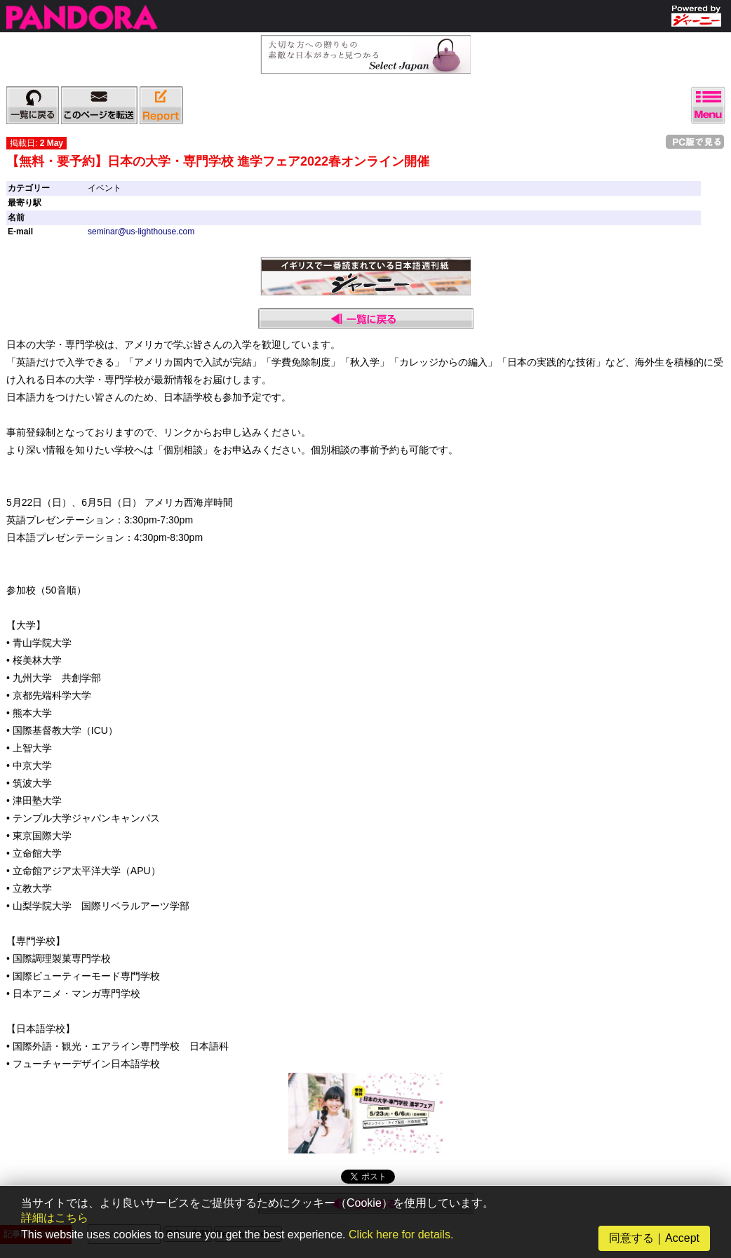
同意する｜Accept (654, 1238)
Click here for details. (401, 1234)
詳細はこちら (54, 1218)
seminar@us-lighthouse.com (141, 231)
